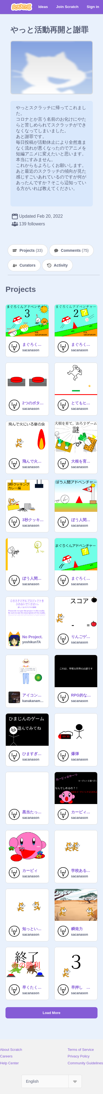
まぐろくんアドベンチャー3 (33, 344)
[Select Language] (51, 1081)
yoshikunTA (31, 642)
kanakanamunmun (33, 701)
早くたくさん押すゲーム (33, 987)
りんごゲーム (82, 636)
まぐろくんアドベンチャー (82, 578)
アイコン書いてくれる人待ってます (33, 695)
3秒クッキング (33, 520)
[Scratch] (21, 7)
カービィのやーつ (82, 812)
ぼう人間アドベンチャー (82, 520)
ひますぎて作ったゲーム (33, 754)
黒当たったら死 (33, 812)
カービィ (30, 870)
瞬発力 (77, 929)
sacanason (30, 350)
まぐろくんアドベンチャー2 (82, 344)
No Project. (32, 637)
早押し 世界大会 (82, 987)
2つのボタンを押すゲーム (33, 403)
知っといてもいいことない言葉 (33, 929)
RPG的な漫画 (82, 695)
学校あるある (82, 870)
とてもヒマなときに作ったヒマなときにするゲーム (82, 403)
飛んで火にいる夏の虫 (33, 461)
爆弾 (75, 754)
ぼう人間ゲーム (33, 578)
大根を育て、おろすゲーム (82, 461)
